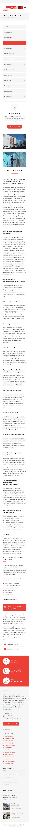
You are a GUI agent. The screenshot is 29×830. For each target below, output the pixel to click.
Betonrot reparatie (8, 96)
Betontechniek (8, 80)
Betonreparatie (8, 85)
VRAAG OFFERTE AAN (14, 126)
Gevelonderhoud (8, 43)
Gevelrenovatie (8, 32)
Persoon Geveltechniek (10, 781)
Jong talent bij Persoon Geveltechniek (17, 814)
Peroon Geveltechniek (19, 825)
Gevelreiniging (8, 48)
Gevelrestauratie (8, 37)
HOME (4, 17)
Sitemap (19, 826)
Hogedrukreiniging (9, 53)
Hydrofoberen (8, 64)
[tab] (14, 607)
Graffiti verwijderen (9, 69)
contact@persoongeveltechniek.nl (12, 718)
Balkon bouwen (8, 75)
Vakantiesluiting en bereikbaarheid (16, 804)
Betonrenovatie (8, 91)
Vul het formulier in (16, 681)
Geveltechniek (8, 27)
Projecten (7, 784)
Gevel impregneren (9, 59)
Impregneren (8, 747)
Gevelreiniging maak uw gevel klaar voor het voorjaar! (10, 796)
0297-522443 (11, 717)
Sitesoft (14, 826)
